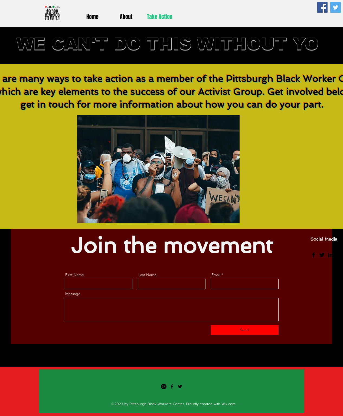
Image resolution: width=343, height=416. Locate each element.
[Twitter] (335, 7)
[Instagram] (338, 255)
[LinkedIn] (330, 255)
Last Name (147, 275)
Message (72, 294)
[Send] (245, 330)
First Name (74, 275)
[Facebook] (322, 7)
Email (215, 275)
